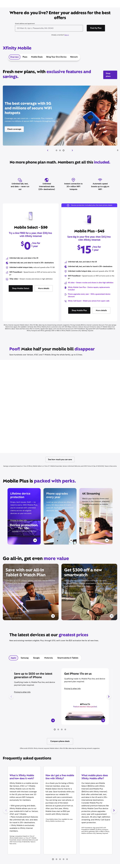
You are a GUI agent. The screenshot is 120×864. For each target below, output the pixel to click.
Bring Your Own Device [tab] (56, 57)
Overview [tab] (14, 57)
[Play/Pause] (118, 150)
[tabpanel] (60, 707)
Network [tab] (74, 57)
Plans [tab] (25, 57)
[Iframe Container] (60, 406)
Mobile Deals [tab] (37, 57)
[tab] (13, 657)
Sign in (66, 35)
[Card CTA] (24, 516)
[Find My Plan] (96, 28)
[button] (56, 150)
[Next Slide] (72, 150)
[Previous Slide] (48, 150)
